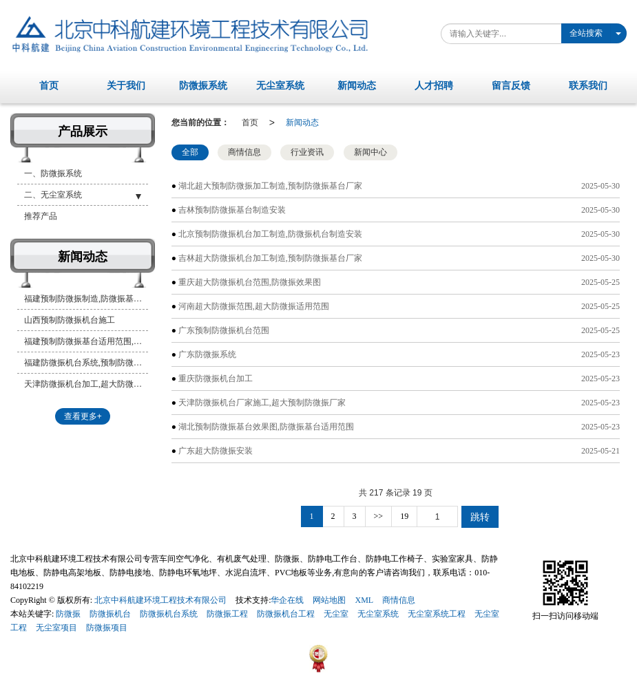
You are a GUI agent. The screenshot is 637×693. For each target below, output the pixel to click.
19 (404, 516)
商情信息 (244, 152)
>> (379, 516)
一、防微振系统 (53, 173)
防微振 (68, 614)
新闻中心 (370, 152)
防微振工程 (227, 614)
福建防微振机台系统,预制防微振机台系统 (86, 362)
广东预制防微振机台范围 (223, 330)
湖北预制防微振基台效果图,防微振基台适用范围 (266, 426)
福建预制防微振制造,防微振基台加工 (86, 298)
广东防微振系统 (207, 354)
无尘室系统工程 (437, 614)
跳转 (480, 516)
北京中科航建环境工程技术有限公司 (160, 600)
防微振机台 (110, 614)
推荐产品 (40, 216)
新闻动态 (302, 122)
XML (364, 600)
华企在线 (287, 600)
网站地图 (329, 600)
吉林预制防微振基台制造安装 (232, 210)
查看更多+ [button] (83, 416)
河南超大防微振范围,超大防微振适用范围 (253, 306)
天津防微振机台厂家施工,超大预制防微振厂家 (262, 402)
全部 (190, 152)
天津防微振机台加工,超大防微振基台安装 (86, 384)
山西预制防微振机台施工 (69, 320)
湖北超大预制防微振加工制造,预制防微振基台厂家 (270, 186)
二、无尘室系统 (53, 195)
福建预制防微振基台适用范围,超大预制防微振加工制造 (86, 341)
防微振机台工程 (286, 614)
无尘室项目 (56, 627)
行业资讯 (307, 152)
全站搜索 (586, 33)
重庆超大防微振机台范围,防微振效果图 (249, 282)
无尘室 (336, 614)
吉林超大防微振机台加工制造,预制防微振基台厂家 (270, 258)
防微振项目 (106, 627)
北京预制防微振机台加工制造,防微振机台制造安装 (270, 234)
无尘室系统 (378, 614)
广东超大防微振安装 (215, 451)
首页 (250, 122)
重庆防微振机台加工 (215, 378)
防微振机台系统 (169, 614)
